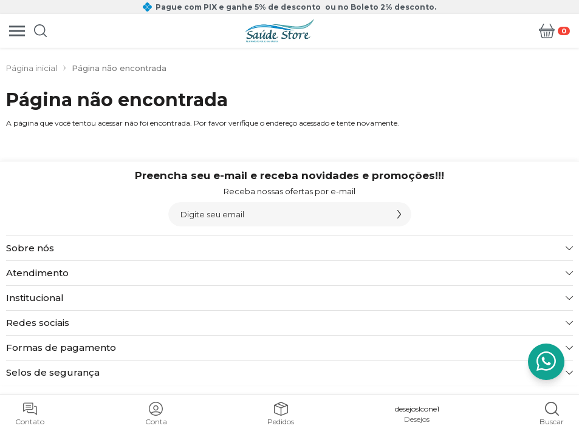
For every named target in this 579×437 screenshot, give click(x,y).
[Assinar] (399, 214)
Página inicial (31, 68)
